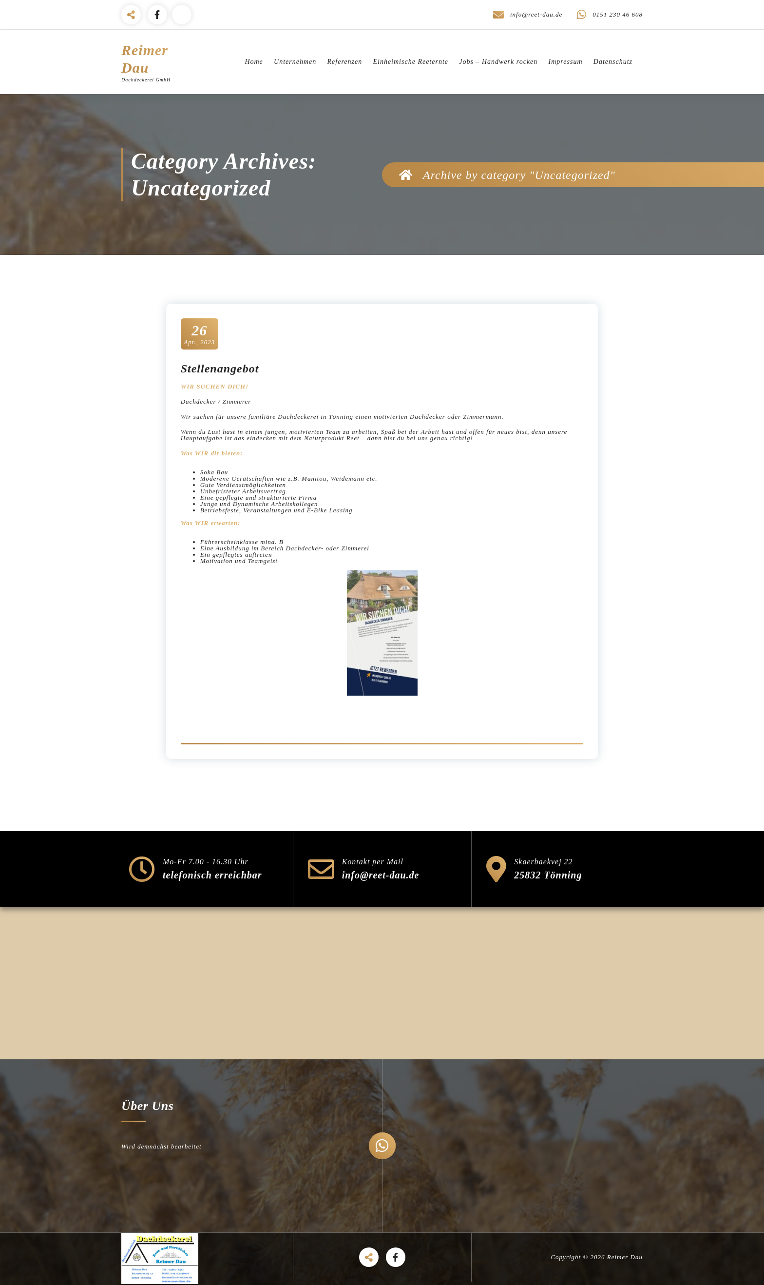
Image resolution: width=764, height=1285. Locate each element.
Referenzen (345, 61)
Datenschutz (612, 61)
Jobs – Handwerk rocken (498, 61)
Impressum (566, 61)
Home (254, 61)
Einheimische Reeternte (410, 61)
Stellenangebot (220, 368)
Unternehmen (295, 61)
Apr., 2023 (199, 333)
